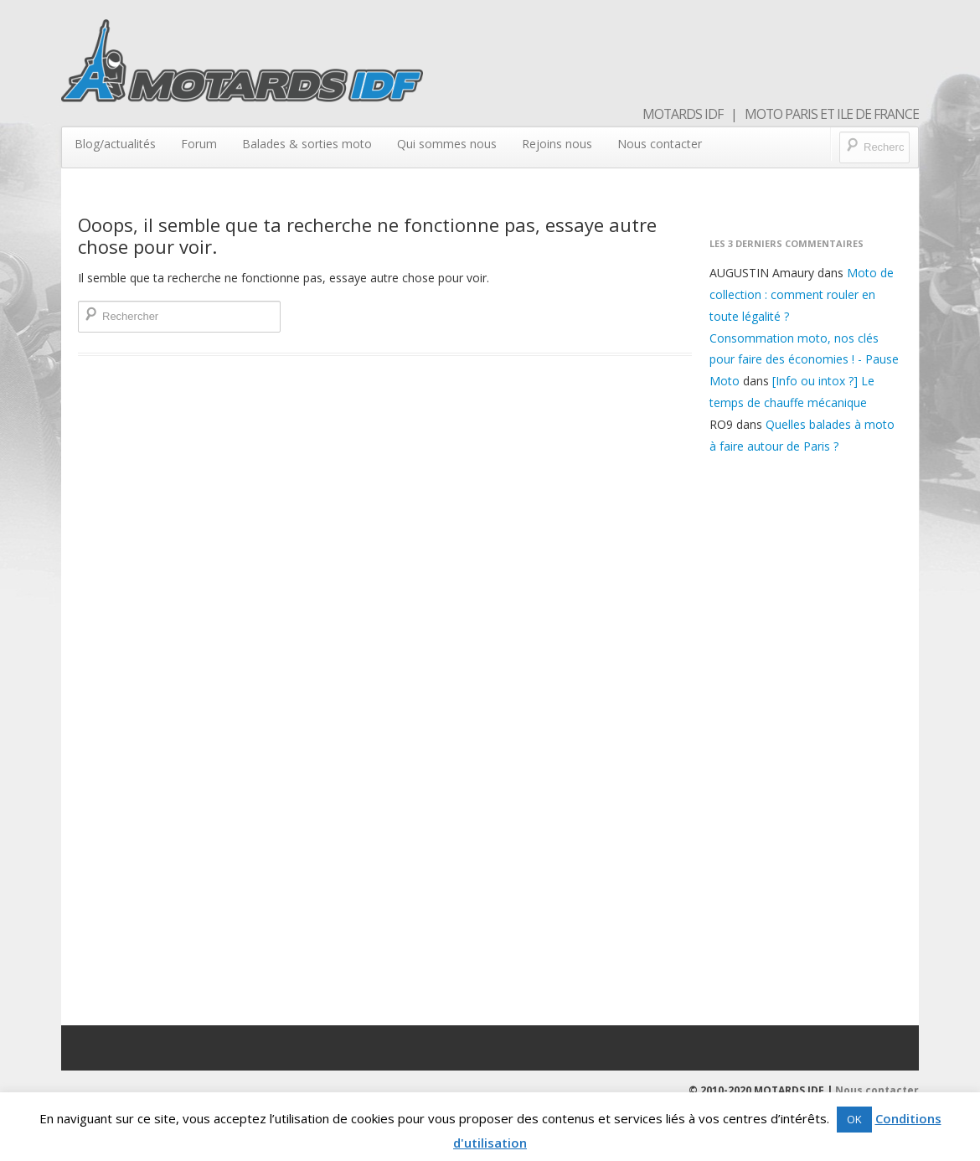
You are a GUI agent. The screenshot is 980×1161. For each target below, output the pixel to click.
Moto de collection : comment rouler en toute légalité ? (801, 294)
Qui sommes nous (447, 144)
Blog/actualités (115, 144)
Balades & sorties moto (307, 144)
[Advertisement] (805, 737)
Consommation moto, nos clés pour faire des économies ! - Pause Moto (804, 360)
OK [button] (854, 1119)
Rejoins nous (557, 144)
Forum (199, 144)
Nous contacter (659, 144)
